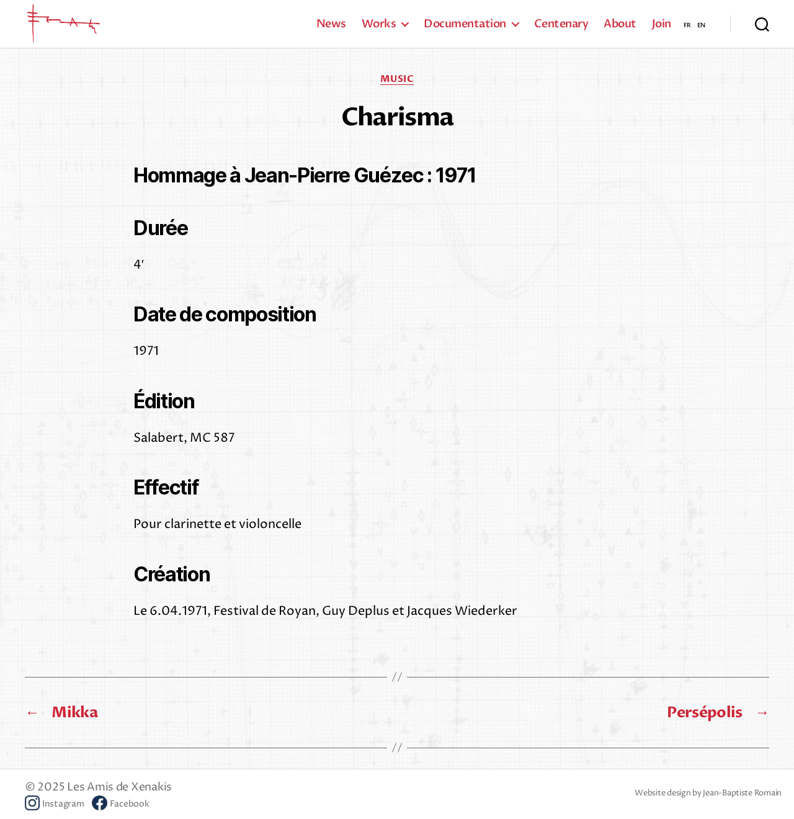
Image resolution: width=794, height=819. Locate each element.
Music (397, 93)
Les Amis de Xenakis (119, 801)
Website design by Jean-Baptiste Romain (708, 807)
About (620, 31)
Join (661, 31)
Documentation (465, 31)
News (331, 31)
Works (379, 31)
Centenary (561, 31)
